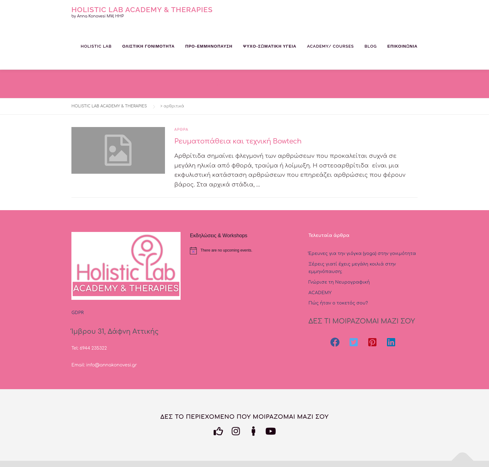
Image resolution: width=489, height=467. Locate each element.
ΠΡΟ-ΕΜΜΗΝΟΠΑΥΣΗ (208, 46)
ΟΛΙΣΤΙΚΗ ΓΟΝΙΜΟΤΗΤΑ (148, 46)
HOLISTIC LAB (96, 46)
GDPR (77, 312)
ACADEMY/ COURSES (330, 46)
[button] (335, 342)
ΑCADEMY (320, 292)
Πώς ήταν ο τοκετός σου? (338, 303)
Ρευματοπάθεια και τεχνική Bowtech (238, 141)
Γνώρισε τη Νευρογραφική (339, 282)
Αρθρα (181, 130)
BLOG (371, 46)
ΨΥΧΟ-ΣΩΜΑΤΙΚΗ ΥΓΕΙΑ (269, 46)
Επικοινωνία (402, 46)
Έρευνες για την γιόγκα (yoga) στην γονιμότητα (362, 253)
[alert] (244, 250)
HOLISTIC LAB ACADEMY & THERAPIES (142, 9)
